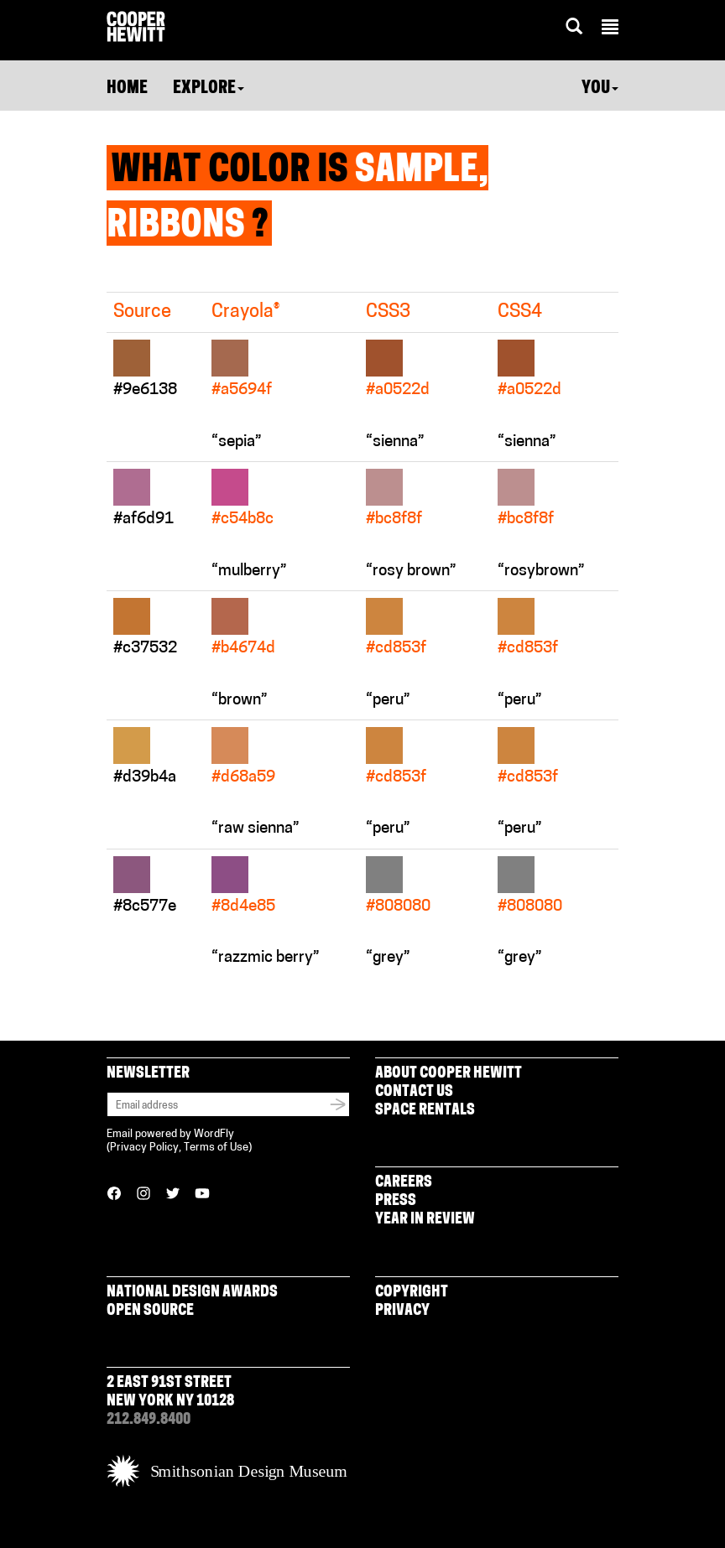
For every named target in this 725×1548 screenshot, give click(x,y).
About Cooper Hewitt (448, 1074)
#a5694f (241, 390)
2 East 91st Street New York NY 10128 (170, 1392)
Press (395, 1201)
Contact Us (414, 1092)
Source (142, 312)
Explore (208, 89)
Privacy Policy (144, 1147)
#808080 (398, 907)
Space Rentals (425, 1111)
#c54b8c (242, 519)
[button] (610, 29)
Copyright (411, 1293)
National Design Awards (192, 1293)
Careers (403, 1183)
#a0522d (398, 390)
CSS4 (520, 312)
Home (127, 89)
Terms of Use (216, 1147)
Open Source (150, 1311)
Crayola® (245, 312)
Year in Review (425, 1220)
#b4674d (243, 649)
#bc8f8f (394, 519)
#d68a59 (243, 778)
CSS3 (388, 312)
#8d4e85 (243, 907)
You (600, 89)
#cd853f (396, 649)
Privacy (402, 1311)
